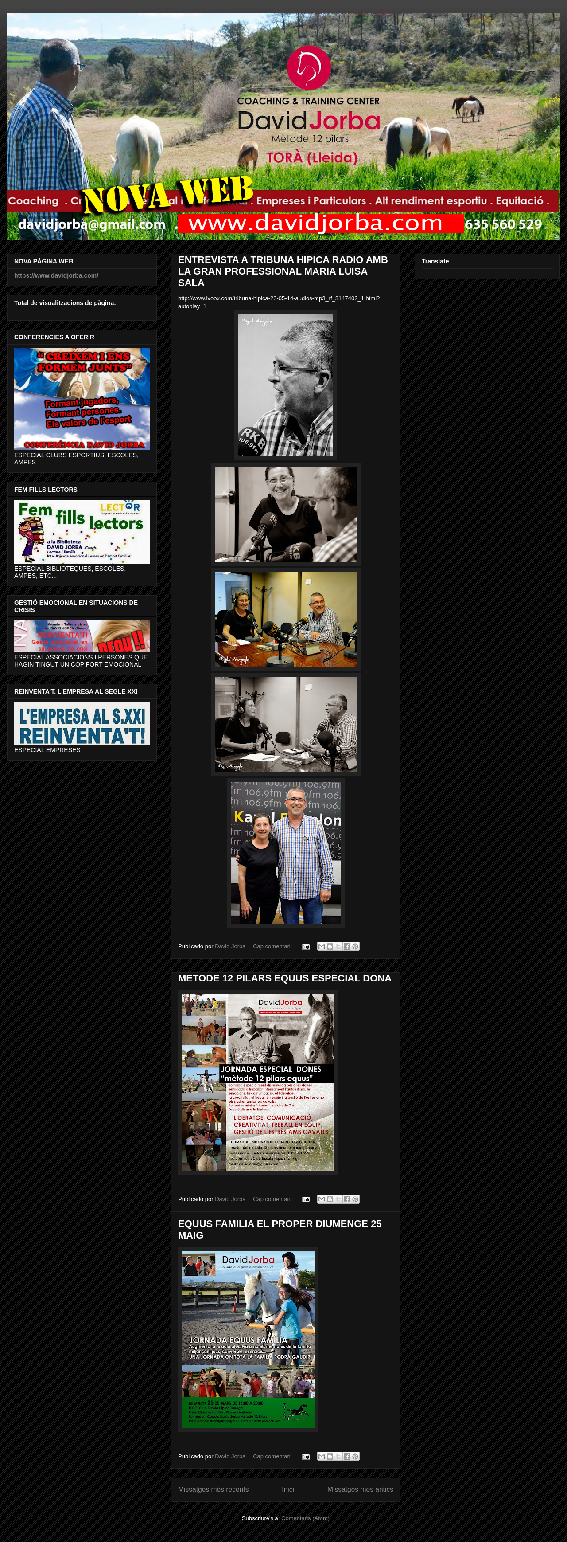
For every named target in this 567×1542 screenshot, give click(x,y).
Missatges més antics (360, 1489)
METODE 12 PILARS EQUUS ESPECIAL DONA (285, 978)
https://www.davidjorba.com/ (56, 275)
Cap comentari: (273, 946)
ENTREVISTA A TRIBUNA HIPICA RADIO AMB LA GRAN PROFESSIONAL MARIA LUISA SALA (283, 271)
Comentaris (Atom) (305, 1518)
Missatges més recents (213, 1489)
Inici (288, 1489)
